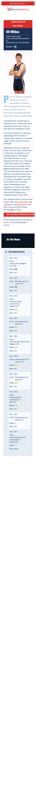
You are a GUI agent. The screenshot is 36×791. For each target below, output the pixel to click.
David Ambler (23, 202)
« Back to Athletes (18, 22)
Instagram (15, 46)
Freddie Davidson (20, 204)
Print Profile (18, 26)
